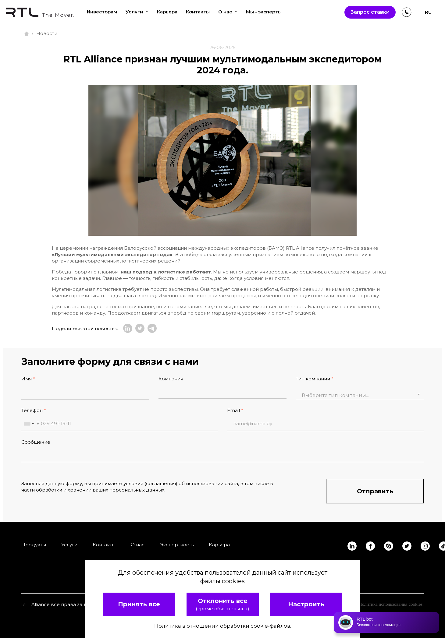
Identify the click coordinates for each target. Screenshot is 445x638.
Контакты (198, 12)
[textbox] (360, 395)
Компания (170, 379)
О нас (227, 12)
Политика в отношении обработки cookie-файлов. (222, 626)
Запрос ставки (370, 12)
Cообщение (35, 442)
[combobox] (360, 394)
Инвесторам (102, 12)
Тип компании (313, 379)
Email (233, 410)
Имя (26, 379)
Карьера (167, 12)
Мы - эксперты (264, 12)
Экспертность (177, 545)
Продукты (33, 545)
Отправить (375, 491)
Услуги (137, 12)
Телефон (32, 410)
